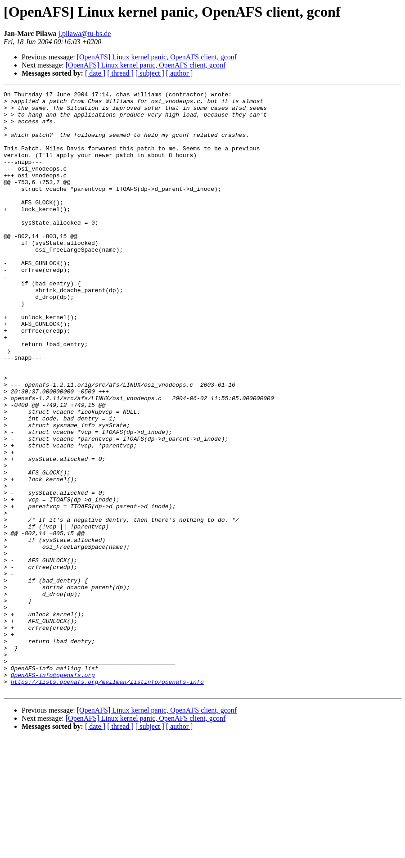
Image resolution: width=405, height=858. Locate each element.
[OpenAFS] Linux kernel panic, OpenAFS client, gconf (157, 57)
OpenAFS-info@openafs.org (53, 792)
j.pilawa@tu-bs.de (84, 33)
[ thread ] (120, 73)
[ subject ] (149, 73)
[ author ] (179, 73)
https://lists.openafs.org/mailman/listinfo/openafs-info (107, 800)
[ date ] (95, 73)
